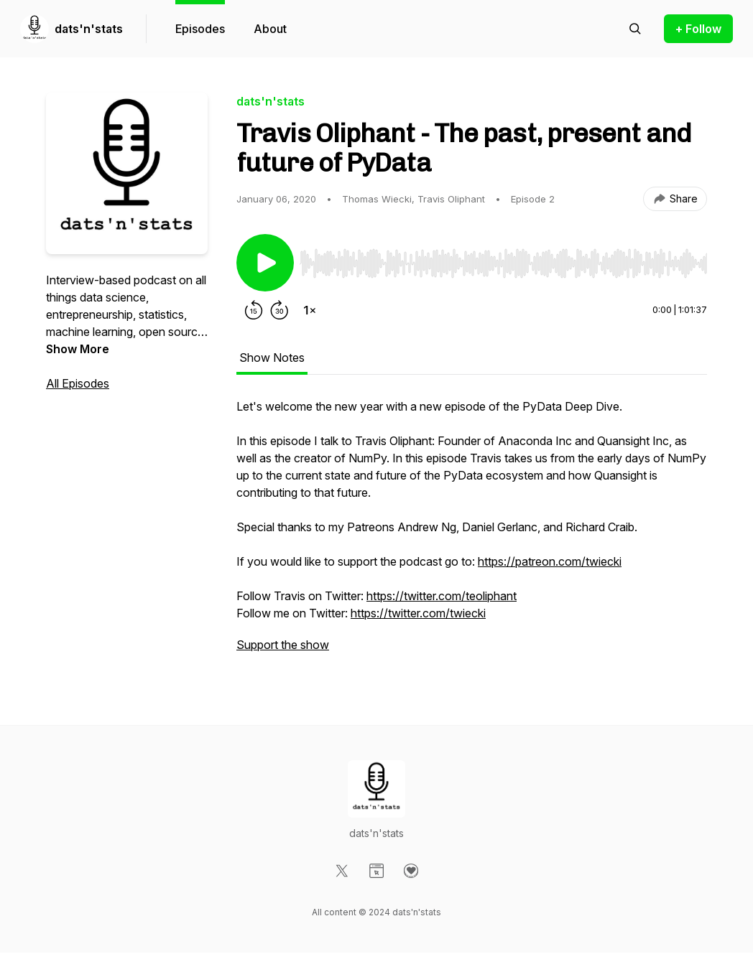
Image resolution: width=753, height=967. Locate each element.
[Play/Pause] (265, 262)
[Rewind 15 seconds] (254, 310)
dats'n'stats (89, 29)
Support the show (282, 644)
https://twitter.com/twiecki (418, 613)
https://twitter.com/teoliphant (441, 596)
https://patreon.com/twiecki (550, 561)
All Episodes (77, 383)
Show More (77, 349)
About (270, 29)
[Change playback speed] (309, 310)
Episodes (200, 29)
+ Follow (698, 29)
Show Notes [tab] (272, 357)
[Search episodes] (635, 28)
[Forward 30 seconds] (279, 310)
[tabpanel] (471, 533)
